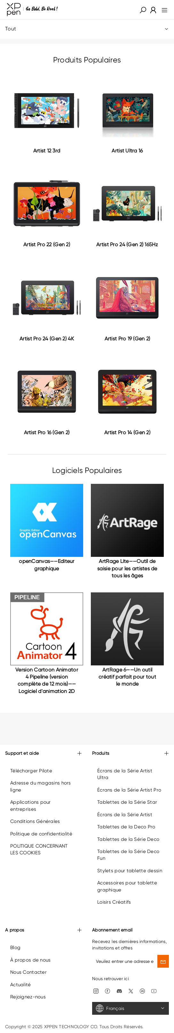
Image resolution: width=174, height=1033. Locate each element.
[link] (32, 9)
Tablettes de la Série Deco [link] (128, 839)
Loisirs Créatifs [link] (114, 902)
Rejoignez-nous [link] (28, 997)
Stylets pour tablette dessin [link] (129, 871)
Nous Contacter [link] (28, 972)
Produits (130, 753)
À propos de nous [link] (30, 960)
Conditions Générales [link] (35, 821)
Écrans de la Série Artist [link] (124, 814)
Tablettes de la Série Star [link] (127, 802)
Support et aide (43, 753)
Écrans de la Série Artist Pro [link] (129, 790)
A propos (43, 930)
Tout (87, 29)
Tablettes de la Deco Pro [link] (126, 827)
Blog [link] (15, 947)
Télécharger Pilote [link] (31, 771)
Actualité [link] (20, 985)
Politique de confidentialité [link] (41, 834)
